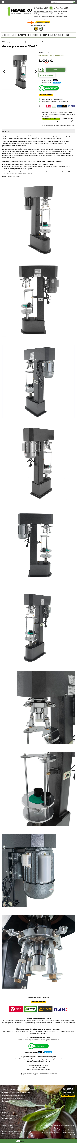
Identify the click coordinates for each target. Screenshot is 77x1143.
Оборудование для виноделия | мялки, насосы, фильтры (23, 42)
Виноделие (44, 35)
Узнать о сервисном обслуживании (38, 1069)
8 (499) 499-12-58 (69, 1092)
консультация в (50, 80)
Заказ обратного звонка (10, 1115)
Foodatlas (16, 176)
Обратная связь (7, 1118)
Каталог (4, 1107)
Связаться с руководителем (38, 1065)
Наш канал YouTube (8, 1101)
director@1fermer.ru (13, 1128)
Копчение (34, 35)
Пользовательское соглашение (12, 1098)
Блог (3, 1110)
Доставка (5, 1113)
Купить (56, 70)
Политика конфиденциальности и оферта (16, 1092)
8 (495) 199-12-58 (69, 1089)
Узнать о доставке (38, 1067)
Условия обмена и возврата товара (13, 1095)
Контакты (5, 1104)
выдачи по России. (43, 12)
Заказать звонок (57, 35)
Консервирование (9, 35)
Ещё (67, 35)
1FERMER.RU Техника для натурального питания (18, 1089)
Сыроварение (23, 35)
